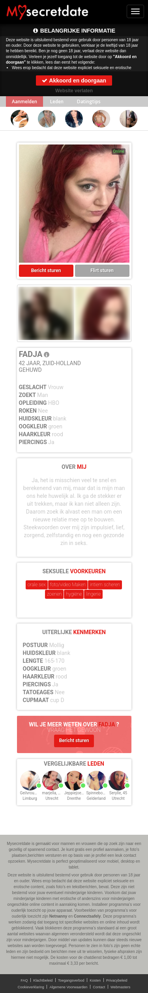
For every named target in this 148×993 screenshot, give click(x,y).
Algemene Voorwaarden (68, 987)
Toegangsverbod (71, 980)
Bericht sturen (46, 270)
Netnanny (58, 916)
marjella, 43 (52, 793)
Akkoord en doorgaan (74, 80)
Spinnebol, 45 (98, 793)
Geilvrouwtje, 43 (34, 793)
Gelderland (96, 798)
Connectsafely (87, 916)
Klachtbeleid (42, 980)
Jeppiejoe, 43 (76, 793)
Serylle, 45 (118, 793)
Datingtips (89, 101)
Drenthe (74, 798)
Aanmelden (24, 101)
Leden (57, 101)
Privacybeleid (116, 980)
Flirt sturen (102, 270)
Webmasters (120, 987)
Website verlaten (74, 90)
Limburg (29, 798)
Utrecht (51, 798)
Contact (99, 987)
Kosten (95, 980)
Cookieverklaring (31, 987)
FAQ (24, 980)
